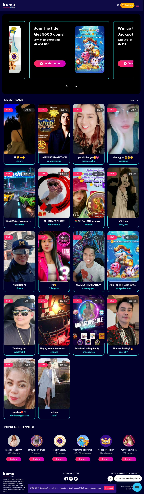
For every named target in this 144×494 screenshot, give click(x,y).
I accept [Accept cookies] (109, 488)
